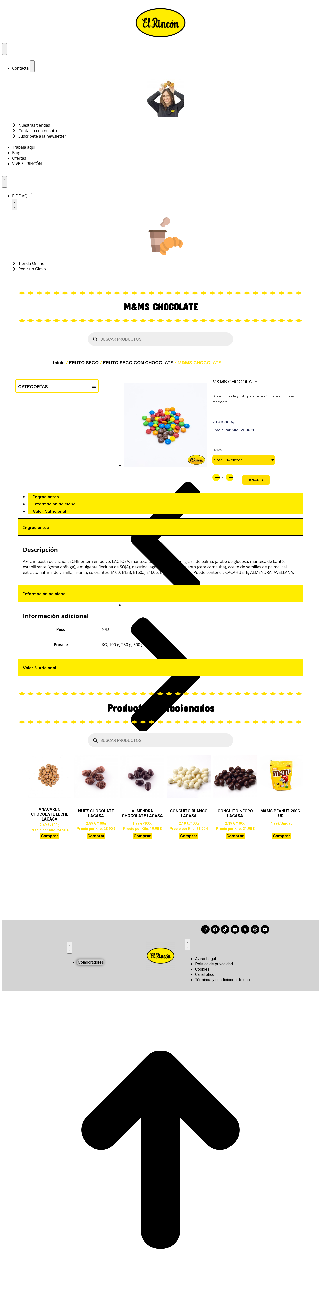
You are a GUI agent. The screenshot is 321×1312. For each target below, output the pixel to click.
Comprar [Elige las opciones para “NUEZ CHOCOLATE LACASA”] (96, 835)
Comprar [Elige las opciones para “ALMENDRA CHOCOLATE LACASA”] (142, 835)
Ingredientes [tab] (36, 527)
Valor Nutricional (49, 510)
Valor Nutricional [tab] (39, 667)
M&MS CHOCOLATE (160, 306)
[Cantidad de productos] (223, 478)
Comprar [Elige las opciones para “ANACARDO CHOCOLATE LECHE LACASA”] (49, 835)
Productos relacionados (160, 708)
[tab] (165, 496)
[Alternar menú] (4, 49)
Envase (217, 450)
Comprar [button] (281, 835)
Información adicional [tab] (45, 593)
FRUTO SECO (84, 362)
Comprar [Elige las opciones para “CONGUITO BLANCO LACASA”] (188, 835)
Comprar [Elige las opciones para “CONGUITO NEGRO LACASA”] (235, 835)
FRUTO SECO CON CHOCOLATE (138, 362)
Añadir (256, 480)
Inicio (59, 362)
